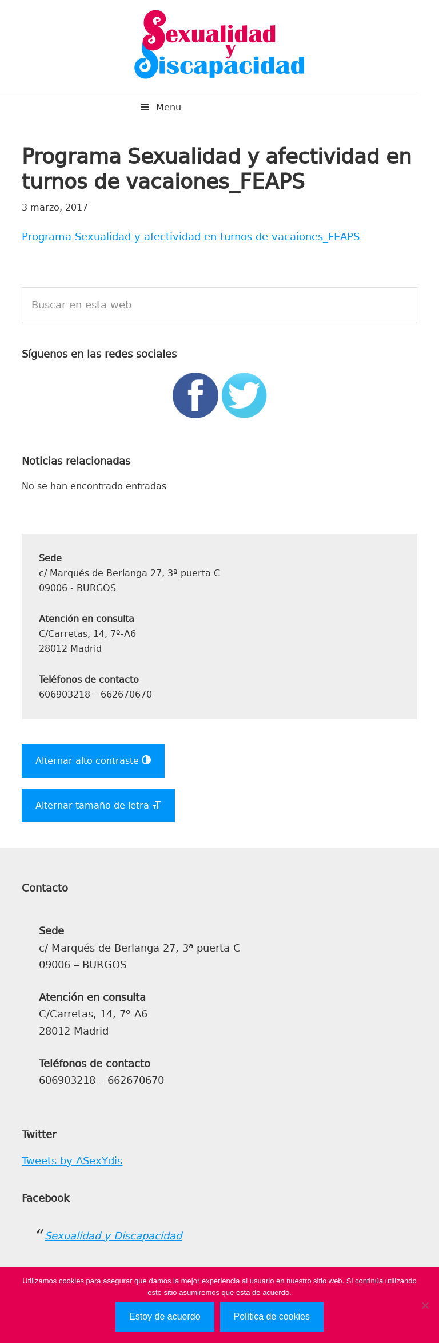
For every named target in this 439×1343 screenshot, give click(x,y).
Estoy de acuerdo (165, 1316)
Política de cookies (272, 1316)
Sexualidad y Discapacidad (219, 46)
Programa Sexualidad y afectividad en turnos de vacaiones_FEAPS (191, 237)
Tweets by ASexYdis (72, 1161)
